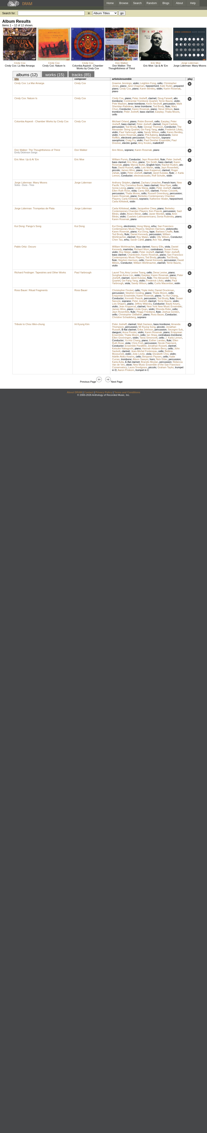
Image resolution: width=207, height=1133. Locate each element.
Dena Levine (160, 272)
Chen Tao (117, 239)
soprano (129, 150)
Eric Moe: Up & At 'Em (155, 65)
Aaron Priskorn (126, 370)
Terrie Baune (166, 101)
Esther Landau (157, 340)
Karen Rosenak (172, 88)
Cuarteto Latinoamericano (141, 216)
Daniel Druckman (164, 290)
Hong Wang (143, 226)
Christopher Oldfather (130, 314)
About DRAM (74, 392)
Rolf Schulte (158, 175)
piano (123, 86)
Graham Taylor (165, 367)
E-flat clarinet (132, 362)
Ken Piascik (155, 211)
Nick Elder (161, 359)
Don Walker (121, 63)
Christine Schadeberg (124, 317)
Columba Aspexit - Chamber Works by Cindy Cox (87, 67)
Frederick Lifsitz (173, 129)
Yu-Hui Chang (170, 295)
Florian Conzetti (168, 190)
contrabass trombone (170, 335)
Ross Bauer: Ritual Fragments (31, 290)
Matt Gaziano (144, 324)
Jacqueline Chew (146, 208)
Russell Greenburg (158, 193)
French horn (168, 182)
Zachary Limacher (151, 182)
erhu (153, 226)
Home (110, 3)
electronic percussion (132, 137)
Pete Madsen (119, 103)
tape (152, 231)
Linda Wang (141, 188)
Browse (123, 3)
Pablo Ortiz (81, 246)
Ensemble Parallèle (135, 345)
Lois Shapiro (119, 303)
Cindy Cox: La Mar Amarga (20, 65)
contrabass (156, 249)
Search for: (9, 13)
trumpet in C (142, 370)
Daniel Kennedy (139, 234)
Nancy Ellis (157, 246)
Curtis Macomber (163, 283)
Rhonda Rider (163, 309)
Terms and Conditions (127, 392)
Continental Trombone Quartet (140, 101)
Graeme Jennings (122, 83)
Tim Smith (151, 162)
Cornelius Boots (134, 185)
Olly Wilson (163, 237)
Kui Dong (80, 226)
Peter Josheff (139, 98)
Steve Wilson (165, 109)
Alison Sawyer (140, 359)
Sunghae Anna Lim (122, 275)
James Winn (128, 170)
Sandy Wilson (151, 132)
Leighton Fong (148, 83)
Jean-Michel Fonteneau (144, 351)
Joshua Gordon (170, 311)
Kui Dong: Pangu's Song (27, 226)
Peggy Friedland (145, 311)
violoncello (171, 228)
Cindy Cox (19, 63)
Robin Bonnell (145, 121)
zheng (166, 239)
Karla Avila (118, 362)
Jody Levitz (138, 353)
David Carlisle (169, 124)
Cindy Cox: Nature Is (53, 65)
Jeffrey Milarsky (143, 303)
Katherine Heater (159, 198)
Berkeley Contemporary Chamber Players (143, 209)
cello (159, 83)
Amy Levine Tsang (135, 272)
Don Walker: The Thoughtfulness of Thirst (121, 67)
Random (152, 3)
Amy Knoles (144, 143)
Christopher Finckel (123, 290)
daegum (116, 332)
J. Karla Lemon (173, 337)
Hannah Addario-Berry (154, 348)
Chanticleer (133, 254)
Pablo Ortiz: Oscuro (25, 246)
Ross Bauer (81, 290)
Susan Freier (171, 249)
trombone (126, 359)
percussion (169, 103)
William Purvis (120, 159)
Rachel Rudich (170, 164)
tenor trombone (136, 103)
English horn (153, 164)
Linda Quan (140, 309)
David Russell (125, 167)
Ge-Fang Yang (149, 129)
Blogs (165, 3)
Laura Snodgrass (137, 367)
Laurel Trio (118, 272)
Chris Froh (137, 343)
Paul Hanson (153, 137)
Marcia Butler (138, 164)
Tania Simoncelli (148, 337)
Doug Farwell (165, 98)
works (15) (54, 75)
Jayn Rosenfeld (150, 159)
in (89, 13)
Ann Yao (157, 239)
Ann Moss (117, 150)
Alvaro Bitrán (134, 213)
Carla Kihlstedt (130, 198)
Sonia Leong (119, 188)
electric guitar (129, 143)
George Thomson (153, 126)
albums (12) (27, 75)
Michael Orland (120, 121)
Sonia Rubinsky (165, 216)
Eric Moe (155, 63)
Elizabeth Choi (160, 353)
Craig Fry (131, 140)
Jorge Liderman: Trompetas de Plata (34, 208)
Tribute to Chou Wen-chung (29, 324)
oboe (129, 364)
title (16, 79)
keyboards (165, 135)
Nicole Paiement (167, 343)
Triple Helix (147, 290)
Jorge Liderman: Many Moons (189, 65)
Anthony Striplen (121, 182)
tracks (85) (81, 75)
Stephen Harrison (155, 228)
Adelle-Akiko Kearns (123, 356)
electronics (130, 226)
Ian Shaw (152, 335)
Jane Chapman (135, 86)
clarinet (152, 98)
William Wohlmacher (123, 246)
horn (152, 359)
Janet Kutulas (160, 173)
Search (137, 3)
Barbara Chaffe (164, 231)
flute (167, 106)
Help (193, 3)
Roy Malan (142, 237)
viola (140, 132)
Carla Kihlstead (120, 208)
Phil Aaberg (151, 135)
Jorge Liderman (189, 63)
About (179, 3)
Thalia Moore (172, 111)
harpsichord (152, 86)
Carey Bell (143, 190)
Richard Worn (141, 249)
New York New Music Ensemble (164, 306)
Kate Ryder (166, 86)
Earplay (159, 111)
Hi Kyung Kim (82, 324)
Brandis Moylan (149, 362)
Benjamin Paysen (152, 356)
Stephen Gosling (134, 293)
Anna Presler (129, 332)
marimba (128, 249)
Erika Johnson (145, 329)
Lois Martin (147, 167)
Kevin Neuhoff (154, 103)
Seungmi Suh (175, 329)
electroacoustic (142, 175)
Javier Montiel (156, 213)
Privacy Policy (103, 392)
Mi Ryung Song (147, 327)
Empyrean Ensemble (123, 295)
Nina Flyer (165, 185)
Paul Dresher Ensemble (157, 140)
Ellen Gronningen (121, 337)
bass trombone (162, 324)
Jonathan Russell (157, 345)
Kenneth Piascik (134, 298)
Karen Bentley (147, 88)
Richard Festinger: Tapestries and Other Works (40, 272)
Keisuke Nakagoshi (122, 348)
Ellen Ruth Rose (121, 190)
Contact (88, 392)
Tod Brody (158, 106)
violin (136, 83)
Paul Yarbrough (127, 132)
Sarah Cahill (137, 239)
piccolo (116, 170)
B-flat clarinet (129, 329)
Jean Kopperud (152, 170)
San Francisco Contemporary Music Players (142, 227)
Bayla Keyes (173, 303)
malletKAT (158, 143)
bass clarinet (147, 111)
